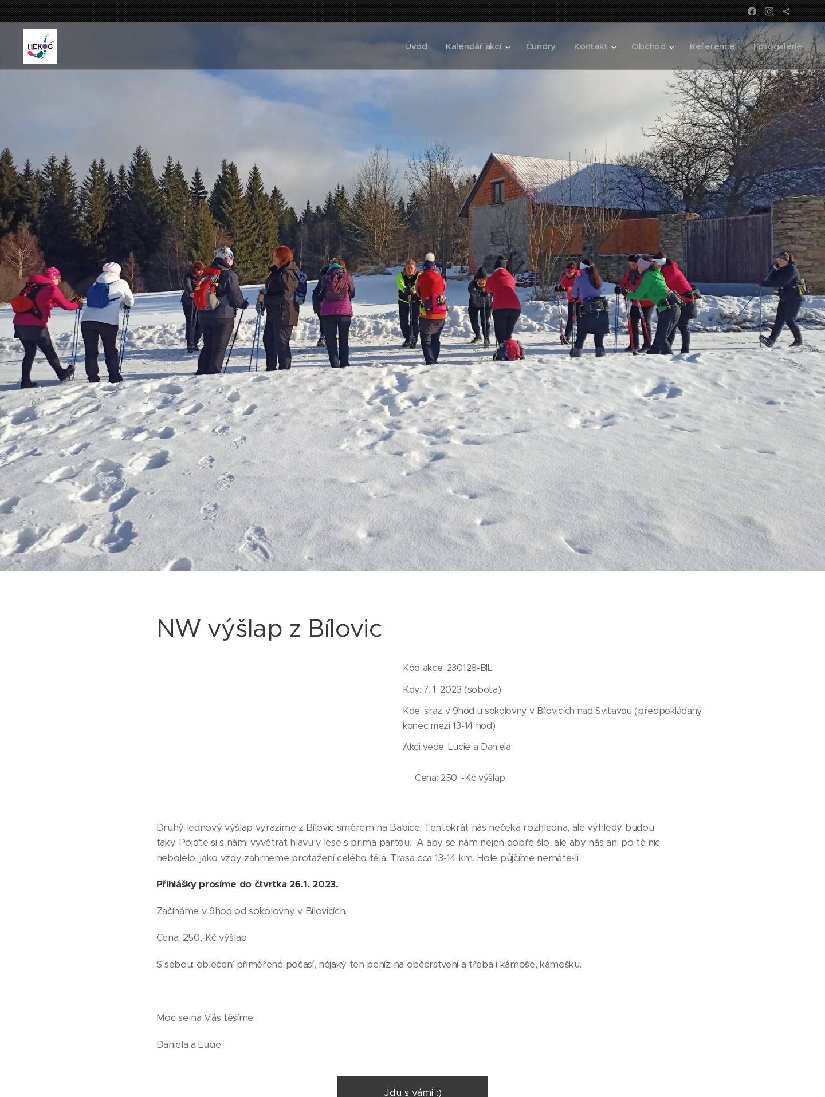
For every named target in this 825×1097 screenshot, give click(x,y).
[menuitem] (411, 46)
